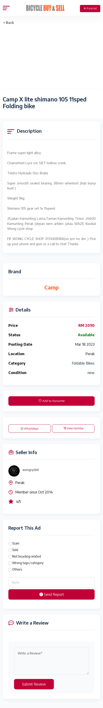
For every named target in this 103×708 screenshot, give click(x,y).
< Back (8, 23)
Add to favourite (52, 401)
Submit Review (34, 684)
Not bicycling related (26, 556)
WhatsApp (29, 428)
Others (17, 569)
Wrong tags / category (27, 563)
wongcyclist (30, 470)
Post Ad (90, 8)
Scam (15, 543)
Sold (15, 550)
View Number (73, 428)
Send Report (51, 594)
